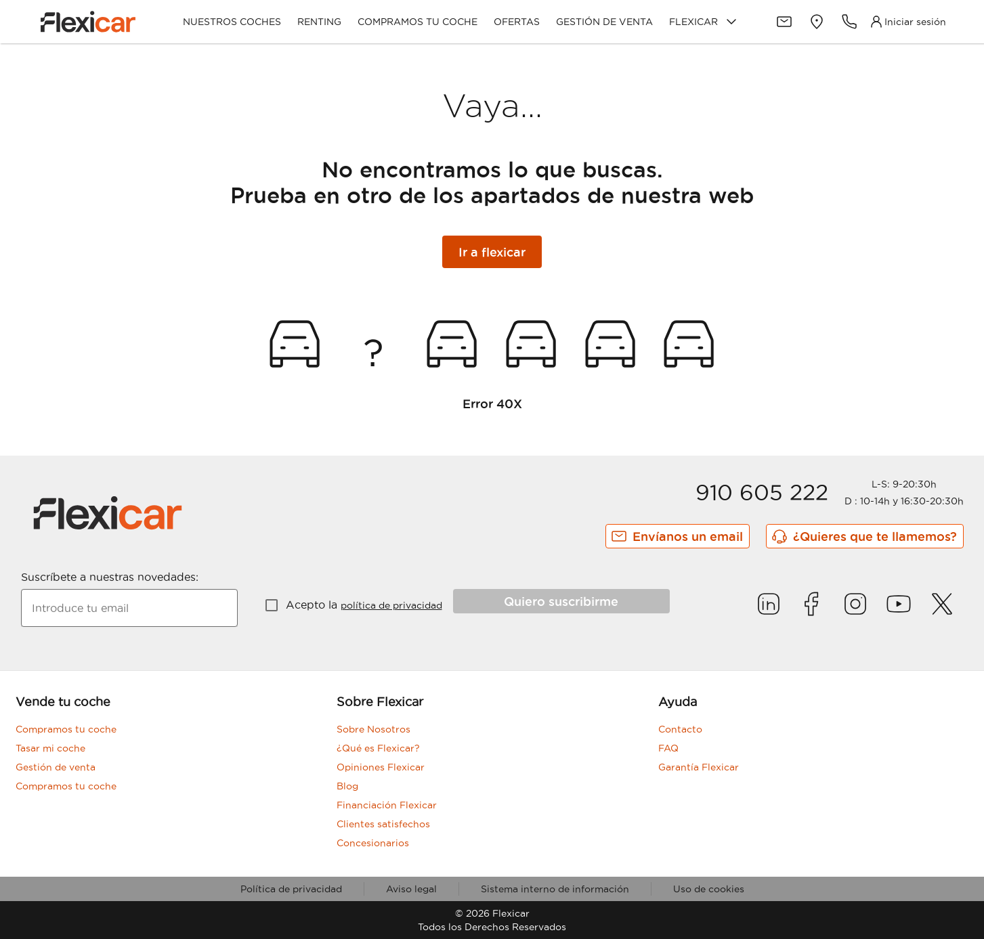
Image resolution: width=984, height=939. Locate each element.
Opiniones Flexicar (381, 767)
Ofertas (517, 21)
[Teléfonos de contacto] (849, 21)
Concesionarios (373, 842)
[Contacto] (784, 21)
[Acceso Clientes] (907, 21)
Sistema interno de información (555, 888)
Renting (319, 21)
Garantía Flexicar (698, 767)
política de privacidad (391, 605)
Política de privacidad (291, 888)
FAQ (668, 748)
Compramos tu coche (417, 21)
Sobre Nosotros (373, 729)
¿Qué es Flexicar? (378, 748)
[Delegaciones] (816, 21)
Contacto (680, 729)
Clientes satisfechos (383, 823)
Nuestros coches (232, 21)
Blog (347, 786)
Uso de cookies (708, 888)
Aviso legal (411, 888)
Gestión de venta (604, 21)
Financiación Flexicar (387, 805)
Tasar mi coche (50, 748)
